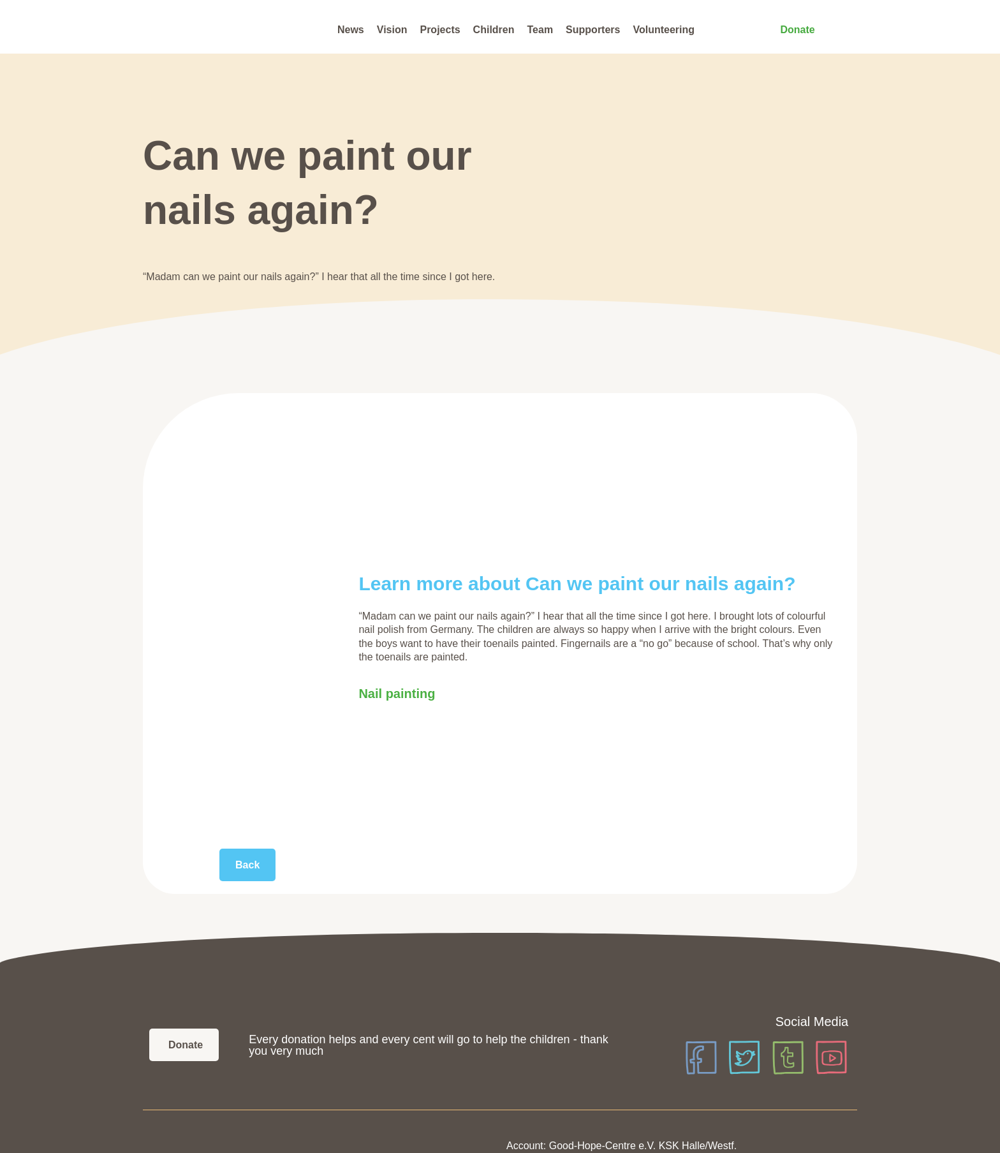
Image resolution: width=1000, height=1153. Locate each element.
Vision (392, 29)
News (350, 29)
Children (494, 29)
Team (540, 29)
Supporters (593, 29)
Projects (440, 29)
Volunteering (664, 29)
